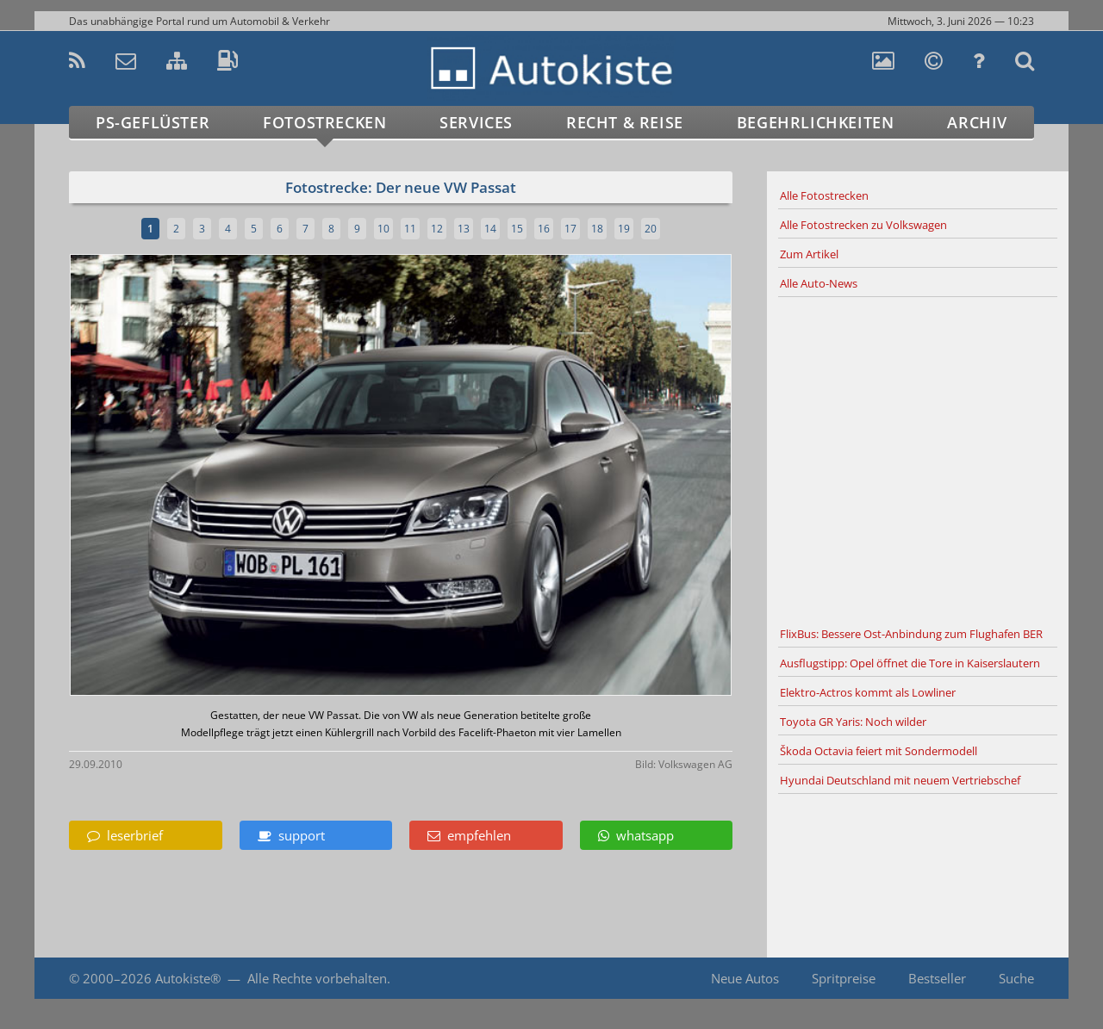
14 (490, 228)
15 (517, 228)
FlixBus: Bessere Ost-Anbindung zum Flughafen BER (911, 634)
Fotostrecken (324, 122)
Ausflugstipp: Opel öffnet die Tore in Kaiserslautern (910, 663)
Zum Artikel (809, 254)
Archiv (977, 122)
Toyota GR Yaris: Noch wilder (853, 721)
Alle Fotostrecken (824, 195)
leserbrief (125, 835)
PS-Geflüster (152, 122)
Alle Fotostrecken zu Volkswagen (863, 224)
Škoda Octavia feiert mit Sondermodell (878, 751)
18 (597, 228)
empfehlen (469, 835)
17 (570, 228)
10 (383, 228)
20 (651, 228)
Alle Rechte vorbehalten (317, 978)
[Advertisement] (918, 459)
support (291, 835)
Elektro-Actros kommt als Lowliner (868, 692)
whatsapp (636, 835)
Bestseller (937, 978)
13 (464, 228)
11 (410, 228)
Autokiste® (188, 978)
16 (544, 228)
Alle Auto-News (818, 283)
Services (476, 122)
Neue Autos (745, 978)
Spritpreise (844, 978)
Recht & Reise (624, 122)
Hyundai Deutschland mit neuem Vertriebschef (900, 780)
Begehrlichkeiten (815, 122)
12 (437, 228)
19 (624, 228)
